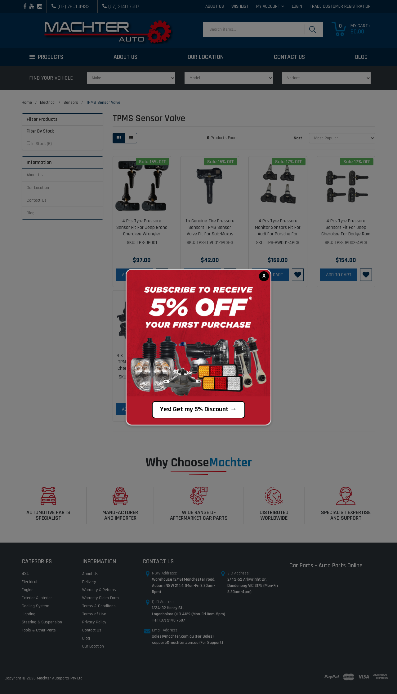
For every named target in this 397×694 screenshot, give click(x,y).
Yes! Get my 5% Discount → (198, 409)
